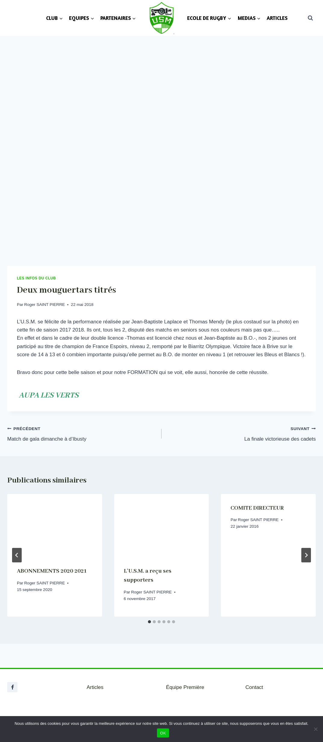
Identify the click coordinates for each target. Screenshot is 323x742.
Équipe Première (185, 687)
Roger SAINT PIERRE (44, 304)
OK (163, 733)
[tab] (149, 621)
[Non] (315, 729)
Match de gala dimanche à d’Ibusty (81, 433)
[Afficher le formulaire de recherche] (310, 17)
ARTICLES (277, 18)
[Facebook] (12, 687)
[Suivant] (306, 555)
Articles (95, 687)
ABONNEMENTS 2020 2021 (51, 571)
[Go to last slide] (17, 555)
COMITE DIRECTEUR (257, 508)
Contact (254, 687)
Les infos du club (36, 278)
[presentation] (54, 525)
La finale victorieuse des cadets (241, 433)
